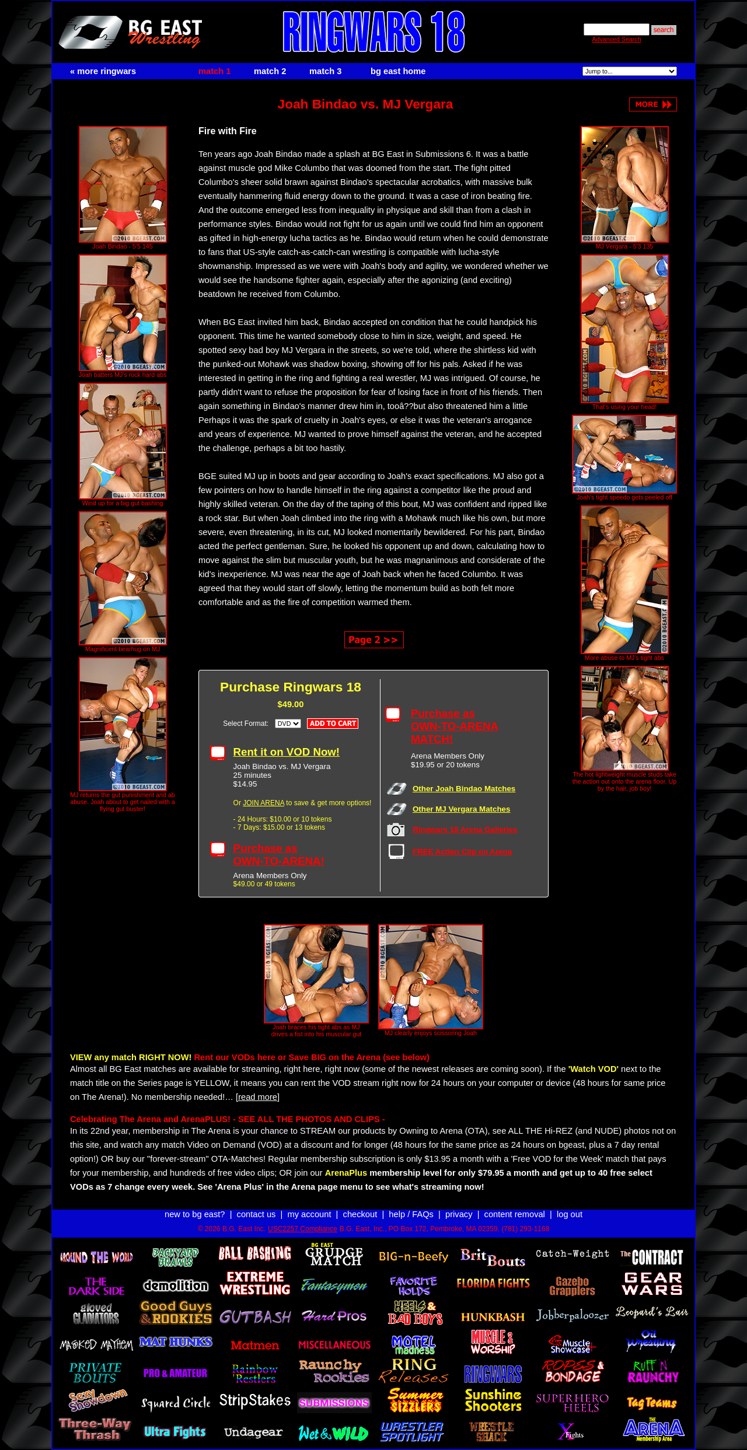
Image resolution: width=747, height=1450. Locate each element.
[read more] (258, 1097)
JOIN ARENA (263, 803)
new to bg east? (195, 1214)
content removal (514, 1214)
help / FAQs (411, 1214)
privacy (458, 1214)
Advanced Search (616, 39)
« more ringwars (103, 71)
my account (309, 1214)
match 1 (214, 71)
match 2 (270, 71)
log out (569, 1214)
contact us (256, 1214)
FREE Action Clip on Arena (462, 851)
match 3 (325, 71)
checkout (360, 1214)
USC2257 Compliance (302, 1229)
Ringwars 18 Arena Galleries (465, 829)
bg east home (398, 71)
